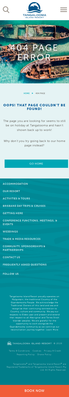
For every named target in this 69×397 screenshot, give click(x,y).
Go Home (36, 163)
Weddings (10, 231)
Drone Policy (44, 354)
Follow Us (11, 273)
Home (27, 93)
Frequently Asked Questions (25, 264)
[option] (34, 51)
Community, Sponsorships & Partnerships (24, 248)
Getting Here (13, 213)
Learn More (52, 330)
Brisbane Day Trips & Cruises (24, 205)
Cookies (37, 351)
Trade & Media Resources (21, 239)
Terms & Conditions (19, 351)
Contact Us (11, 257)
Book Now (34, 391)
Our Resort (11, 191)
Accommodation (15, 183)
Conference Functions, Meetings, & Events (30, 222)
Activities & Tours (16, 198)
